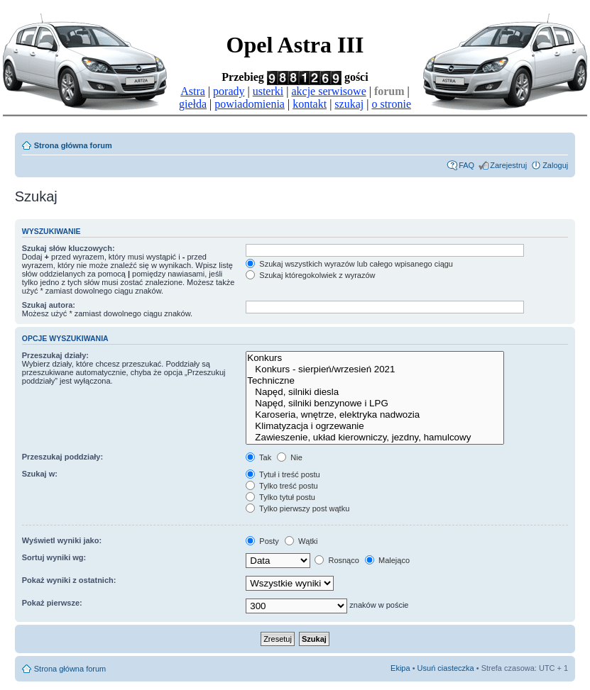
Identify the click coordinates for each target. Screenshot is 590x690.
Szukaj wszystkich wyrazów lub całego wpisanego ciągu (349, 264)
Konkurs (374, 358)
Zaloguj (555, 165)
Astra (192, 91)
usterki (268, 91)
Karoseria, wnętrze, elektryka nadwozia (374, 415)
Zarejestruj (508, 165)
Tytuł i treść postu (282, 474)
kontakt (310, 104)
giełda (193, 104)
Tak (258, 457)
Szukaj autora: (48, 305)
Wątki (301, 541)
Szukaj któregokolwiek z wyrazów (310, 275)
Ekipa (400, 668)
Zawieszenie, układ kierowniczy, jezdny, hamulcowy (374, 437)
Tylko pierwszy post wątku (297, 508)
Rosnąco (337, 560)
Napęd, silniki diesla (374, 392)
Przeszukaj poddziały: (62, 456)
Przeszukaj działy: (55, 355)
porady (228, 91)
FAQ (466, 165)
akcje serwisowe (328, 91)
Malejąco (387, 560)
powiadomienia (249, 104)
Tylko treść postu (281, 486)
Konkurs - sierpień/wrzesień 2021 (374, 369)
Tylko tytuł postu (280, 497)
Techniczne (374, 380)
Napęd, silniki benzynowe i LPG (374, 403)
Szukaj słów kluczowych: (68, 248)
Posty (262, 541)
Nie (289, 457)
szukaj (349, 104)
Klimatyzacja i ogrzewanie (374, 426)
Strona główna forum (73, 145)
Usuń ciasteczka (445, 668)
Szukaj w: (40, 473)
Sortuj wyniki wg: (54, 557)
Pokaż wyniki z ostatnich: (69, 580)
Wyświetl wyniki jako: (62, 540)
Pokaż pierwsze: (52, 603)
